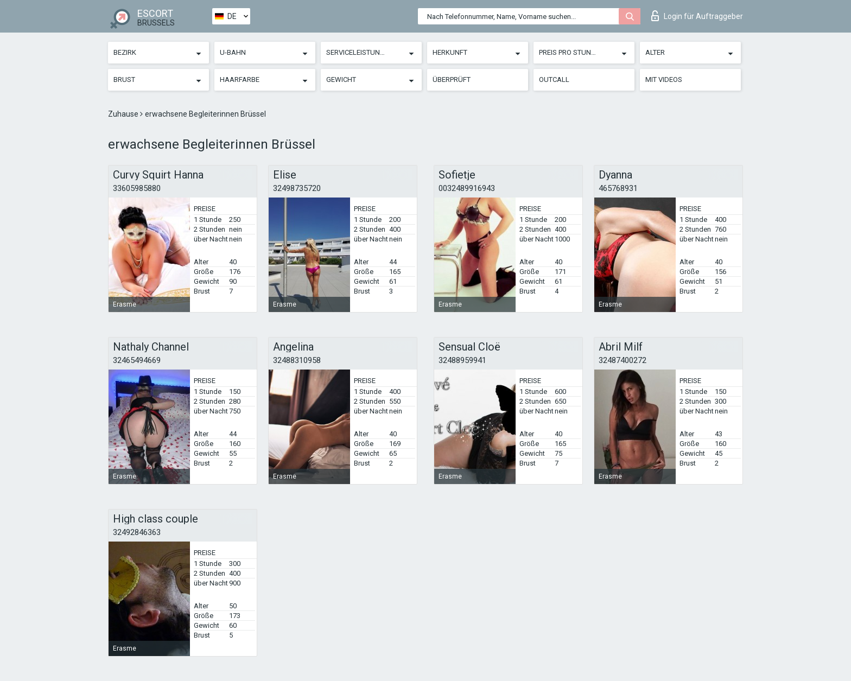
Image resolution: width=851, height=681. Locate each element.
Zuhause (124, 114)
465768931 (618, 188)
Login (697, 16)
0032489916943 (467, 188)
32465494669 (137, 360)
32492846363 (137, 532)
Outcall (554, 79)
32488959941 (462, 360)
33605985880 (137, 188)
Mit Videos (663, 79)
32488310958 (297, 360)
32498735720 (297, 188)
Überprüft (452, 79)
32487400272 (622, 360)
